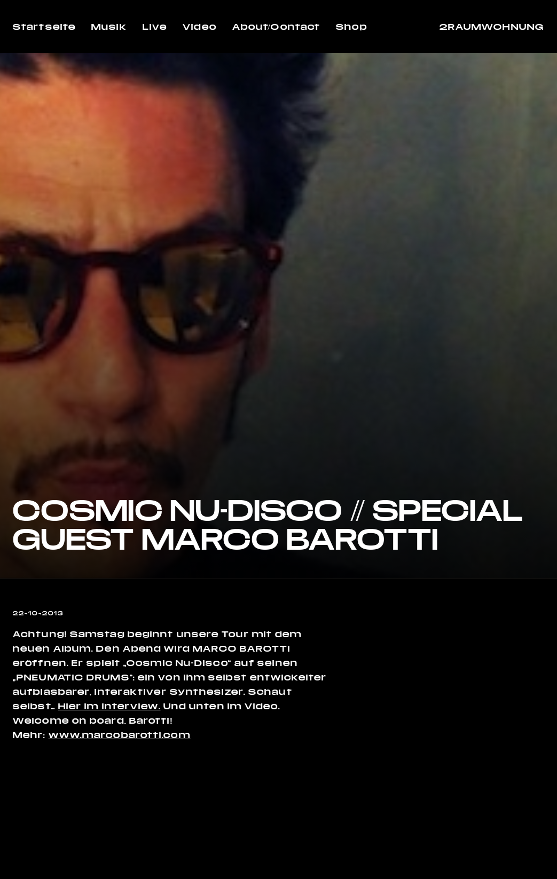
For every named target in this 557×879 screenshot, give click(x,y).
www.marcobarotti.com (120, 735)
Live (155, 26)
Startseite (44, 26)
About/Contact (276, 26)
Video (200, 26)
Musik (109, 26)
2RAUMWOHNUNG (492, 26)
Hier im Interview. (109, 706)
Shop (351, 26)
